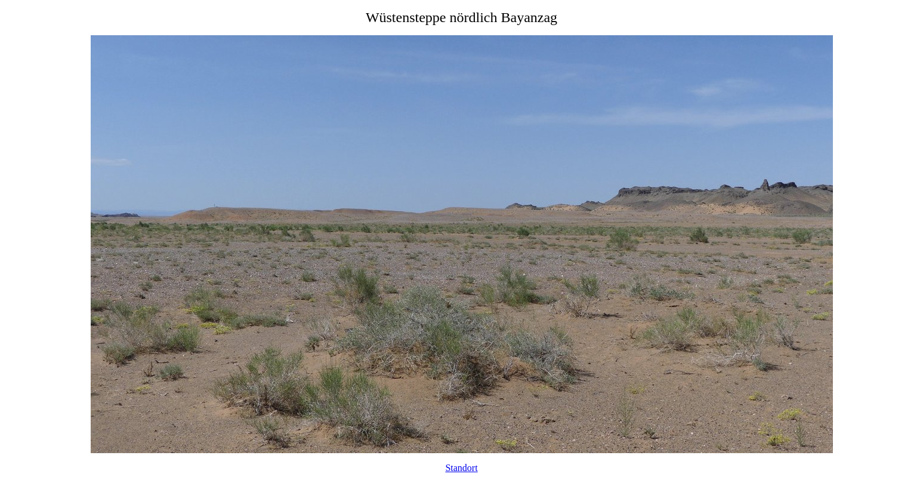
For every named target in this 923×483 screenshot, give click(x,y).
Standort (461, 468)
